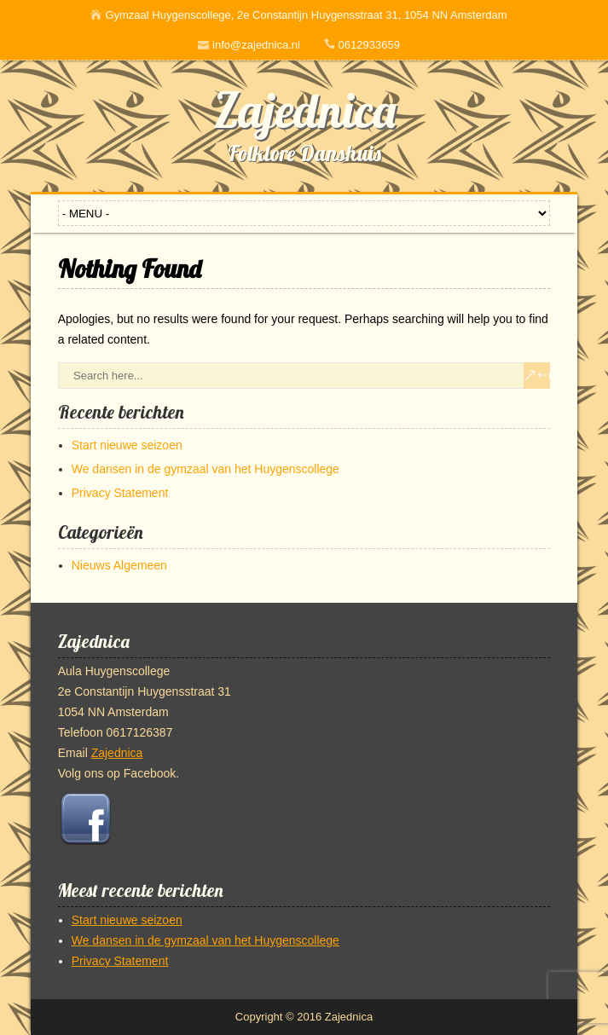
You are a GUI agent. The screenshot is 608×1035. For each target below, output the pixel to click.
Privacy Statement (120, 493)
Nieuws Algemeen (119, 565)
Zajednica (304, 110)
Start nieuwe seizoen (127, 445)
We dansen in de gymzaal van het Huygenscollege (205, 469)
